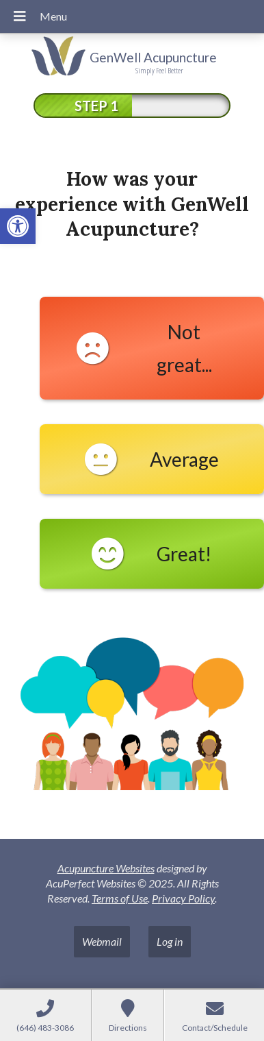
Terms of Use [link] (120, 898)
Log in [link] (170, 941)
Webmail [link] (102, 941)
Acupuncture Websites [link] (106, 867)
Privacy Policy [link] (183, 898)
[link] (18, 226)
